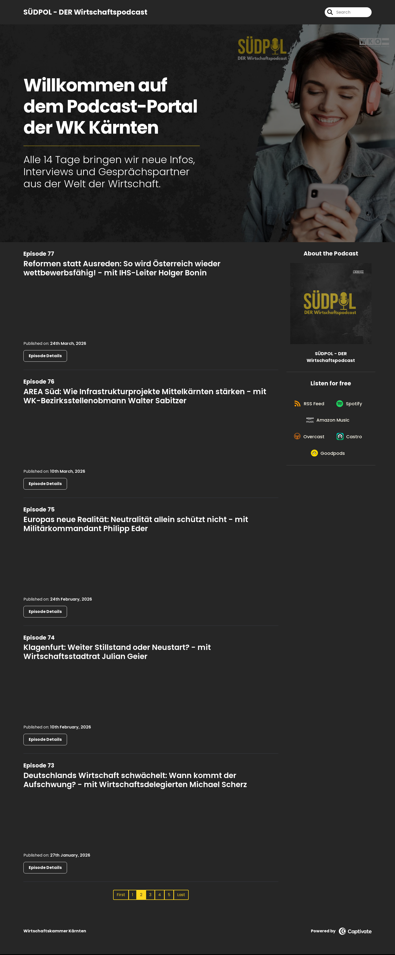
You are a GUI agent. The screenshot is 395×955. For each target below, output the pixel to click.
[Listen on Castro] (328, 477)
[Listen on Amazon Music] (328, 441)
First (121, 895)
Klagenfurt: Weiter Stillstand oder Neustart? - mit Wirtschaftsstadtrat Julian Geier (117, 653)
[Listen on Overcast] (328, 459)
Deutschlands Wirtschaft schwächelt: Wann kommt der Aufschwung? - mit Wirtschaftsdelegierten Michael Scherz (135, 780)
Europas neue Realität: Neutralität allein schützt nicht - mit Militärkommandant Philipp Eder (135, 525)
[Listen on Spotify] (328, 423)
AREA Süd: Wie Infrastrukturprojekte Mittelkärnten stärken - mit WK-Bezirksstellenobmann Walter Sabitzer (144, 397)
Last (181, 895)
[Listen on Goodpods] (328, 495)
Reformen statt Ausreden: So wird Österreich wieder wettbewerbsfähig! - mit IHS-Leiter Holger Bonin (121, 269)
